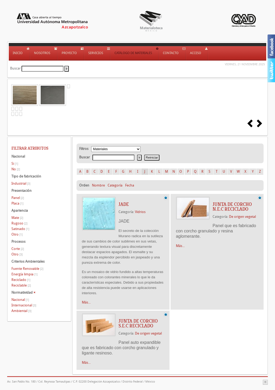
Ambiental (21, 311)
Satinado (20, 229)
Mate (17, 218)
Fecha (129, 185)
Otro (17, 234)
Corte (17, 249)
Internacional (23, 305)
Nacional (20, 300)
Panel (17, 198)
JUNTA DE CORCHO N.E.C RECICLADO (232, 206)
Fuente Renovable (27, 269)
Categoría (115, 185)
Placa (17, 203)
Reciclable (21, 285)
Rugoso (19, 223)
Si (14, 164)
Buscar (15, 68)
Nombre (98, 185)
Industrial (20, 183)
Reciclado (20, 280)
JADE (124, 204)
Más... (86, 302)
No (15, 169)
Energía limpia (24, 274)
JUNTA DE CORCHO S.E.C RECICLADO (138, 323)
